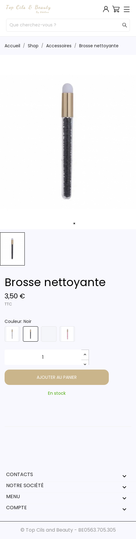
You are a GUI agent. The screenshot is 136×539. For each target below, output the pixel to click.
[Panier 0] (115, 9)
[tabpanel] (68, 142)
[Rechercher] (125, 25)
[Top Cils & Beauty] (28, 9)
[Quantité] (43, 357)
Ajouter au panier (57, 377)
